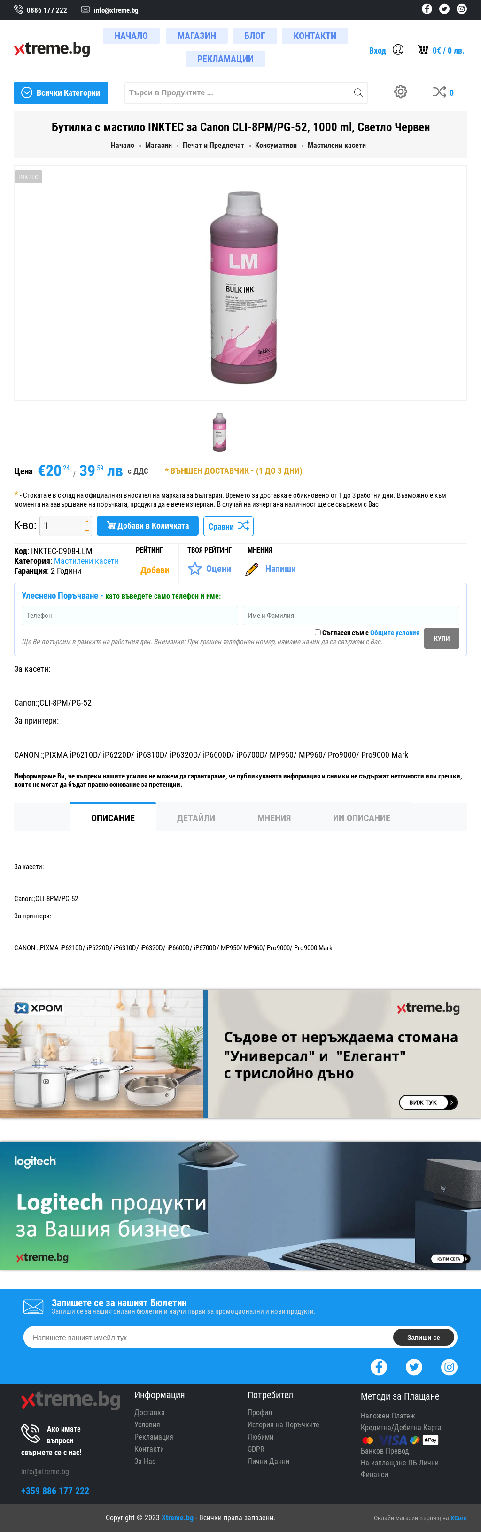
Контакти (149, 1449)
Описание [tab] (113, 818)
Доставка (149, 1412)
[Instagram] (449, 1366)
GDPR (256, 1449)
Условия (147, 1424)
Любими (260, 1436)
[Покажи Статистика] (156, 570)
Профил (260, 1412)
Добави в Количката (148, 526)
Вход (377, 50)
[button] (87, 521)
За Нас (144, 1461)
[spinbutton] (58, 526)
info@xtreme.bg (45, 1471)
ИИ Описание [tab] (361, 818)
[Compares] (445, 93)
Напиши (280, 568)
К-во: (25, 525)
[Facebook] (379, 1366)
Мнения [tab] (274, 818)
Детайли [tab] (196, 818)
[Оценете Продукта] (209, 568)
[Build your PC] (404, 93)
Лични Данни (268, 1461)
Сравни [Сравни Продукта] (228, 526)
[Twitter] (414, 1366)
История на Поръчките (283, 1424)
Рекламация (153, 1436)
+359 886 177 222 (55, 1490)
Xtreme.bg (178, 1517)
